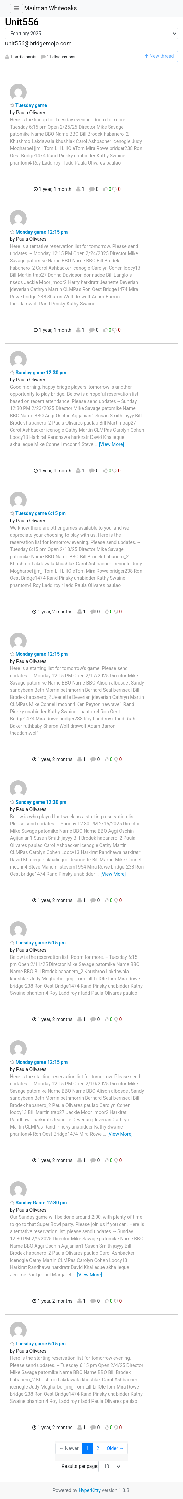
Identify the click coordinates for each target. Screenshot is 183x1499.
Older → (115, 1448)
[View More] (111, 444)
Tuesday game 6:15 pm (38, 513)
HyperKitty (89, 1490)
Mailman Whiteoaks (50, 8)
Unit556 (22, 22)
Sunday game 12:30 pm (38, 372)
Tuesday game (28, 105)
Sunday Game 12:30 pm (38, 1202)
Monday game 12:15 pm (39, 232)
